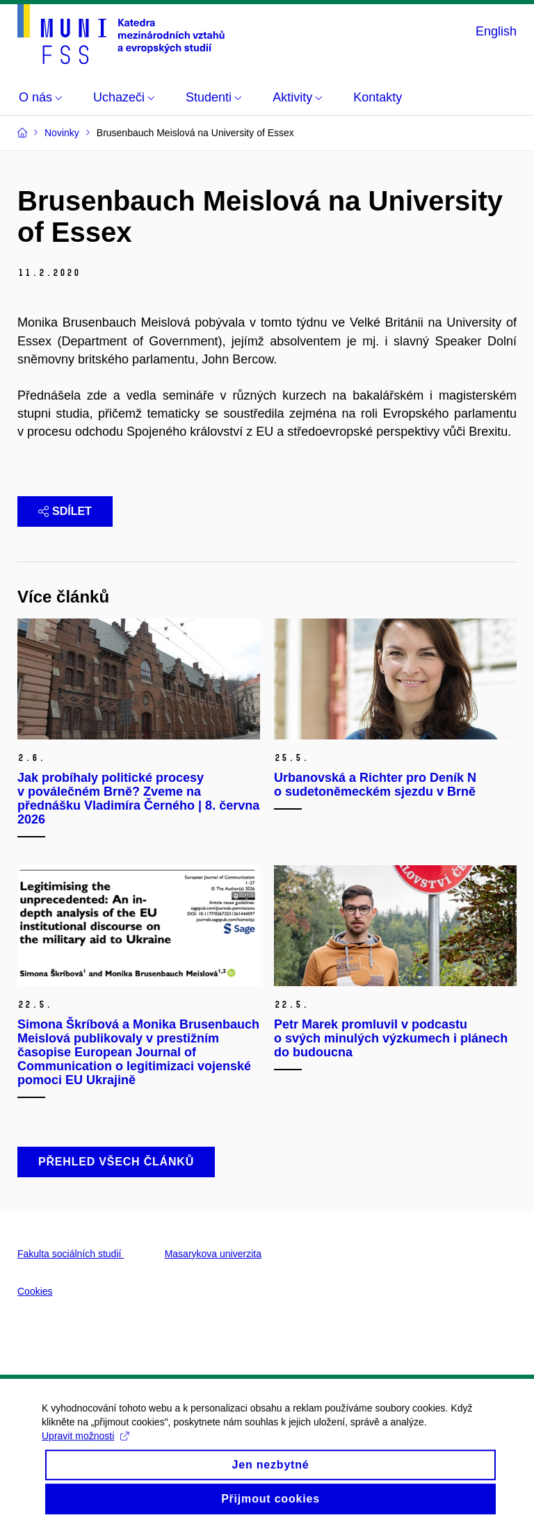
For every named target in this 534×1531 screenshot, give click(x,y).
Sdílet (65, 511)
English (496, 31)
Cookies (35, 1291)
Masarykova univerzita (213, 1253)
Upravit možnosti (85, 1446)
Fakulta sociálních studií (70, 1253)
